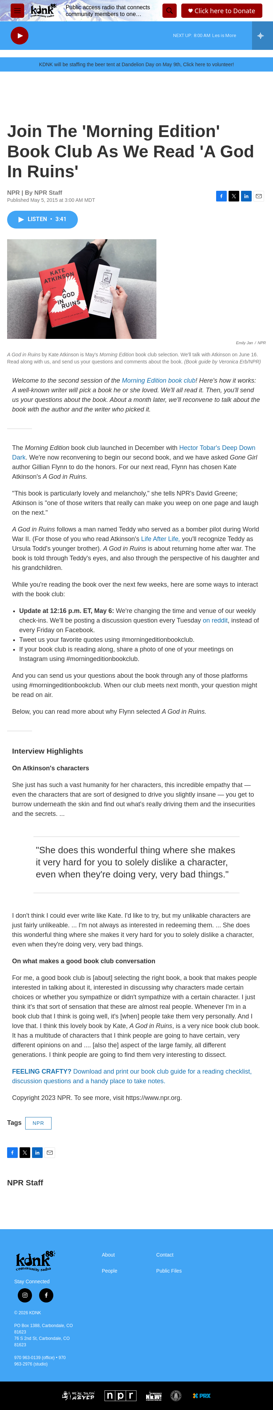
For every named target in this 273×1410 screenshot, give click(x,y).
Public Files (169, 1271)
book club (182, 380)
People (109, 1271)
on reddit (215, 620)
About (108, 1255)
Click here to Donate (224, 11)
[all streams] (262, 35)
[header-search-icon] (169, 11)
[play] (19, 36)
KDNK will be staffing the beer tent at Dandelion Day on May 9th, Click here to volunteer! (136, 64)
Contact (164, 1255)
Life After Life (159, 538)
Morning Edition (145, 380)
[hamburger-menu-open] (17, 11)
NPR (38, 1123)
